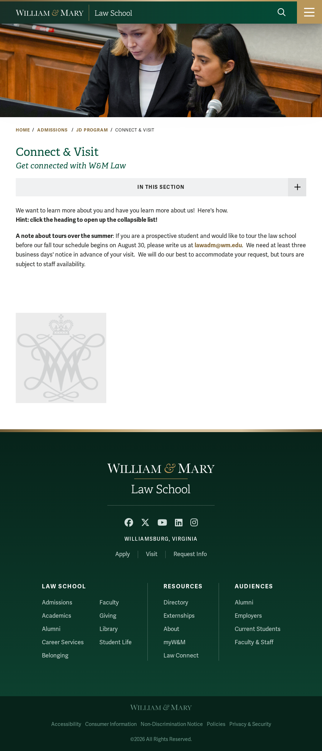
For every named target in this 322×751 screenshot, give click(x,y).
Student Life (115, 642)
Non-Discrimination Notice (172, 724)
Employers (248, 616)
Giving (107, 616)
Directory (176, 602)
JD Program (92, 130)
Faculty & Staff (254, 642)
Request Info (190, 554)
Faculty (109, 602)
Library (108, 629)
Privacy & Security (250, 724)
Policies (216, 724)
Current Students (257, 629)
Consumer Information (111, 724)
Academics (56, 616)
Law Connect (181, 655)
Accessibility (66, 724)
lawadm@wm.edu (218, 245)
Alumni (51, 629)
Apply (122, 554)
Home (23, 130)
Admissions (53, 130)
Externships (179, 616)
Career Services (63, 642)
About (171, 629)
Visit (151, 554)
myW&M (175, 642)
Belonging (55, 655)
